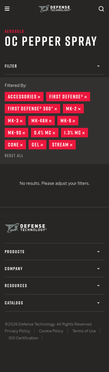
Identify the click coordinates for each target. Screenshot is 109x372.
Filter (52, 66)
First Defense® (69, 96)
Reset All (14, 155)
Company (52, 268)
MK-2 (75, 108)
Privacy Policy (17, 330)
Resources (52, 285)
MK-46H (43, 120)
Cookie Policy (51, 330)
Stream (64, 144)
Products (52, 252)
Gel (39, 144)
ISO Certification (23, 337)
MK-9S (18, 132)
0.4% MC (46, 132)
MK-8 (69, 120)
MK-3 (17, 120)
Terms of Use (84, 330)
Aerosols (14, 31)
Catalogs (52, 303)
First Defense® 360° (34, 108)
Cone (17, 144)
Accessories (25, 96)
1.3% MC (76, 132)
